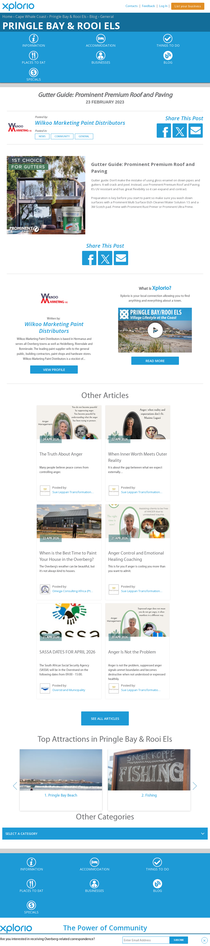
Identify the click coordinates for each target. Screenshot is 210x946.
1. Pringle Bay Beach (60, 795)
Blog (93, 16)
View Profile (54, 369)
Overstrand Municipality (68, 690)
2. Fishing (149, 795)
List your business (188, 6)
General (107, 16)
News (42, 136)
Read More (155, 360)
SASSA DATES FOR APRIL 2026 (67, 652)
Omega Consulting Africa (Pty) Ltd (73, 591)
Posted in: (41, 130)
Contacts (132, 6)
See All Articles (105, 718)
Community (62, 136)
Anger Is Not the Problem (132, 652)
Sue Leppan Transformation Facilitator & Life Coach (73, 492)
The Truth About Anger (61, 454)
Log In (163, 6)
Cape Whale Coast (30, 16)
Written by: (54, 318)
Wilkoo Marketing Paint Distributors (80, 122)
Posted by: (41, 117)
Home (7, 16)
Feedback (148, 6)
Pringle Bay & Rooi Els (67, 16)
